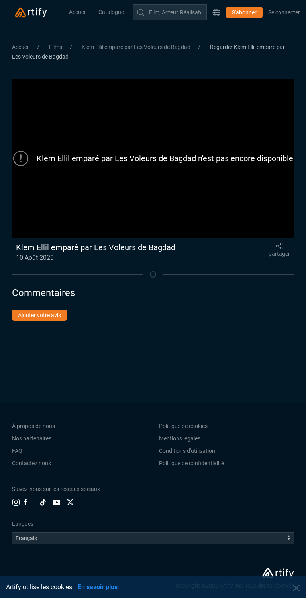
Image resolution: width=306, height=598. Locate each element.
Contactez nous (31, 463)
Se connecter (284, 12)
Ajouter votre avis (39, 315)
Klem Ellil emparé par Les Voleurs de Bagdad (137, 47)
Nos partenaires (31, 438)
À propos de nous (33, 426)
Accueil (77, 12)
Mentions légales (179, 438)
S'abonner (244, 12)
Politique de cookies (183, 426)
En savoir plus (98, 587)
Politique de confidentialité (191, 463)
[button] (216, 12)
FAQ (17, 451)
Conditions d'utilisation (187, 451)
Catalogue (111, 12)
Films (56, 47)
